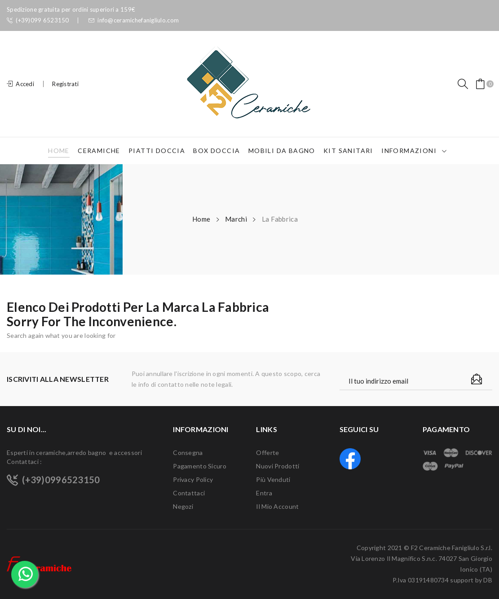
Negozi (183, 506)
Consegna (188, 452)
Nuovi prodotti (277, 466)
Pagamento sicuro (199, 466)
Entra (264, 493)
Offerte (267, 452)
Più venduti (273, 479)
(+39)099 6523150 (38, 20)
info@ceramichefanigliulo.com (133, 20)
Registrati (65, 83)
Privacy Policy (193, 479)
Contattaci (189, 493)
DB (487, 580)
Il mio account (277, 506)
